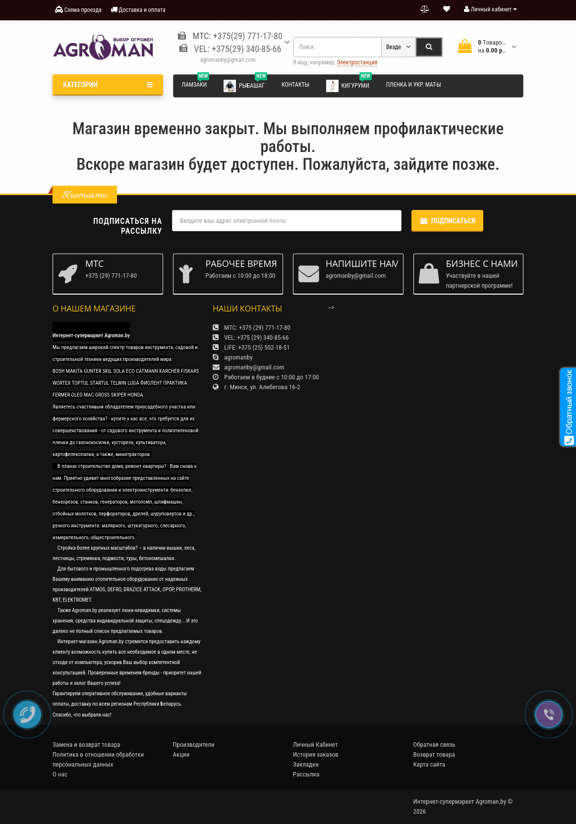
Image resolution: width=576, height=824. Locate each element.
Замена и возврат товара (86, 744)
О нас (60, 774)
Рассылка (306, 774)
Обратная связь (434, 744)
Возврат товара (434, 754)
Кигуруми (349, 85)
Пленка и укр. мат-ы (413, 84)
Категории (108, 85)
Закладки (306, 764)
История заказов (316, 754)
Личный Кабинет (315, 744)
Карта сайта (429, 764)
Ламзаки (196, 83)
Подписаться (447, 221)
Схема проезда (78, 9)
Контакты (295, 84)
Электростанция (357, 62)
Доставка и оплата (138, 9)
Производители (194, 744)
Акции (181, 754)
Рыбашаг (245, 85)
